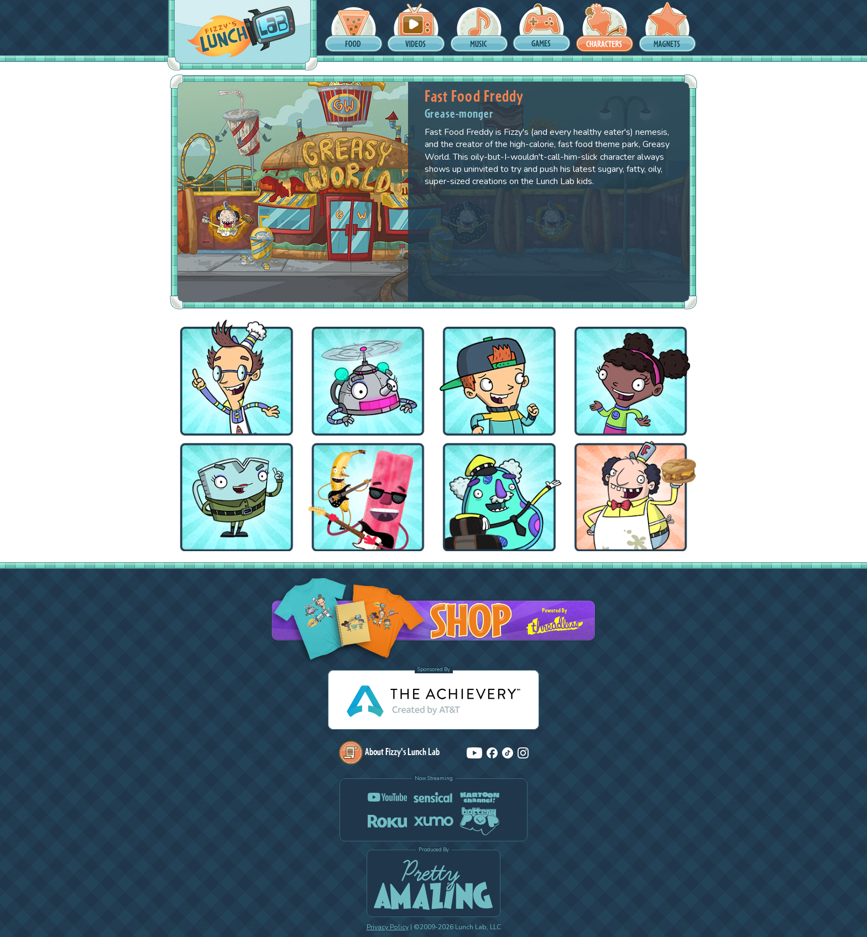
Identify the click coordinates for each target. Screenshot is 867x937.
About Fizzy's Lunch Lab (389, 751)
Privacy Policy (388, 927)
